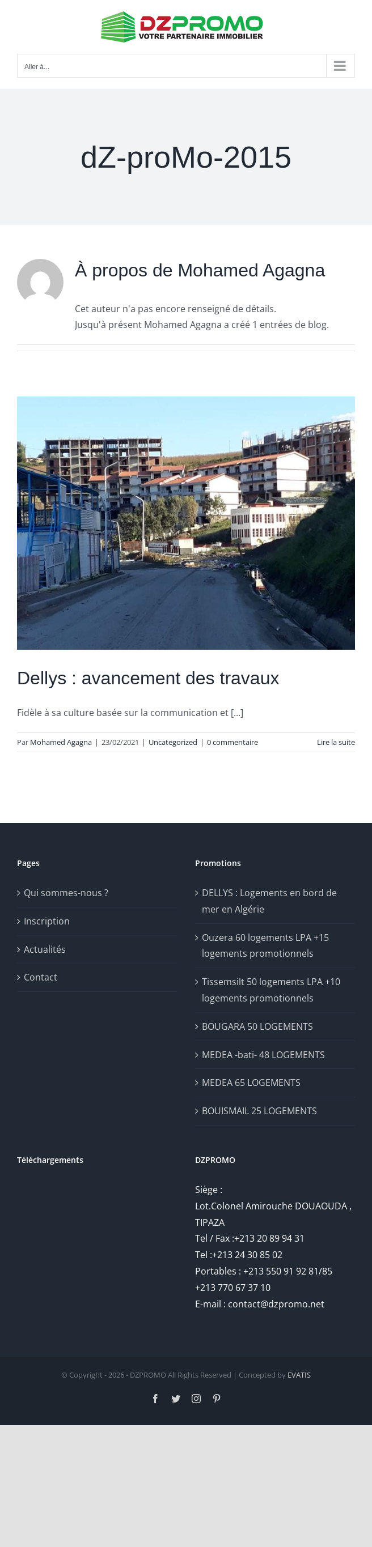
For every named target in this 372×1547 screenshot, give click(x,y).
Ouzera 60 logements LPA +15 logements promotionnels (265, 945)
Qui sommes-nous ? (66, 893)
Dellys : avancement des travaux (148, 678)
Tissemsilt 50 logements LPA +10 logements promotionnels (271, 989)
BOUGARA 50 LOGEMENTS (257, 1026)
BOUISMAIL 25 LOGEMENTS (259, 1111)
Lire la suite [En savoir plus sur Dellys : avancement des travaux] (336, 742)
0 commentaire (232, 742)
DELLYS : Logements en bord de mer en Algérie (269, 901)
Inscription (47, 921)
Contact (40, 977)
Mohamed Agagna (61, 742)
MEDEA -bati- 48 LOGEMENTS (263, 1055)
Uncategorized (173, 742)
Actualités (45, 949)
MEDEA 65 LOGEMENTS (251, 1082)
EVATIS (299, 1375)
